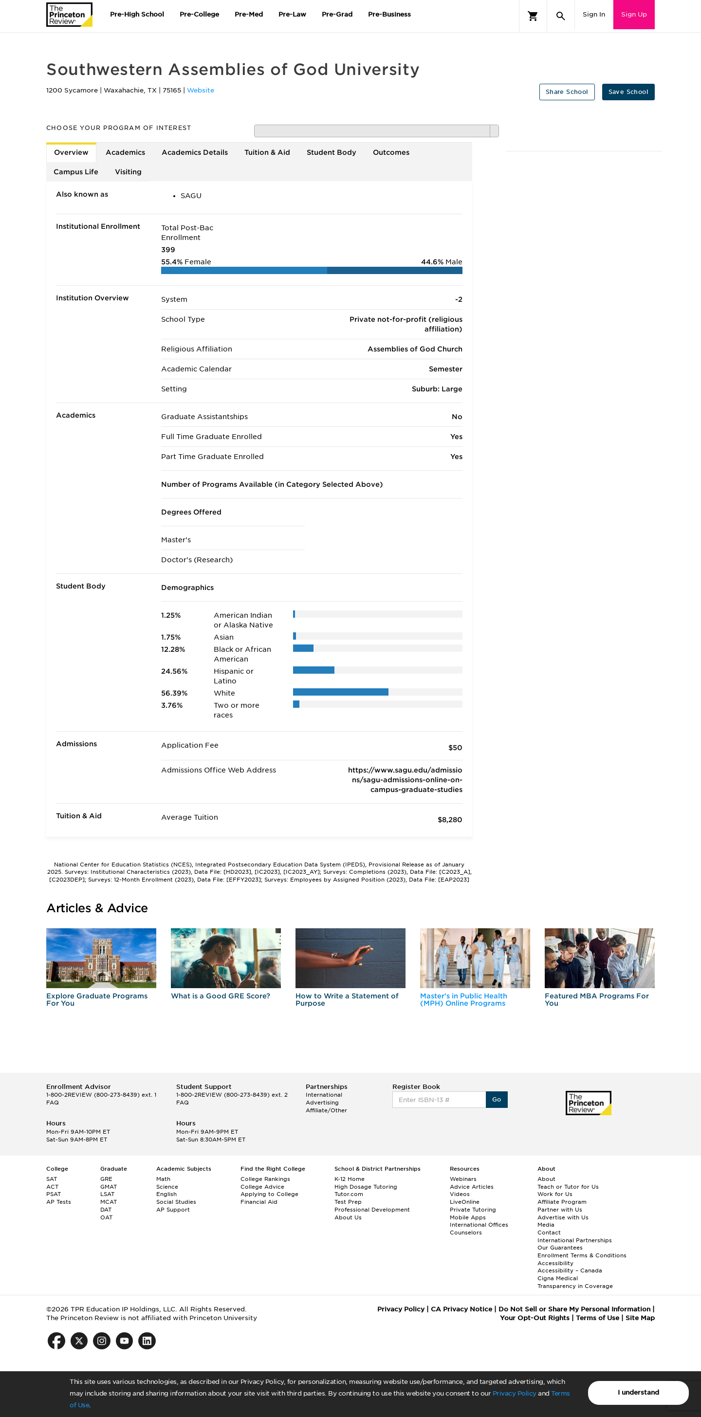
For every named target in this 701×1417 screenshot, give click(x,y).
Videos (460, 1194)
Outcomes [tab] (391, 152)
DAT (105, 1209)
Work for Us (554, 1194)
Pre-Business (389, 14)
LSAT (107, 1194)
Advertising (322, 1102)
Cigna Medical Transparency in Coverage (575, 1282)
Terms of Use (597, 1318)
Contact (549, 1232)
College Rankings (265, 1179)
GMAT (108, 1186)
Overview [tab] (71, 152)
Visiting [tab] (128, 172)
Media (545, 1224)
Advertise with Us (563, 1217)
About (546, 1179)
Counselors (466, 1232)
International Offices (479, 1224)
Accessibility (555, 1263)
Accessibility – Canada (569, 1270)
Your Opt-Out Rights (535, 1318)
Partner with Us (559, 1209)
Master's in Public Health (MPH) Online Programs (463, 999)
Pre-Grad (337, 14)
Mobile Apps (468, 1217)
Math (163, 1179)
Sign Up (634, 14)
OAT (106, 1217)
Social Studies (176, 1201)
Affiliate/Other (326, 1110)
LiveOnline (465, 1201)
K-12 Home (349, 1179)
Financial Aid (258, 1201)
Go (496, 1099)
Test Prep (348, 1201)
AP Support (173, 1209)
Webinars (463, 1179)
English (166, 1194)
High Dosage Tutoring (365, 1186)
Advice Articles (472, 1186)
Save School (628, 91)
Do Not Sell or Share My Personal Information (574, 1309)
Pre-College (199, 14)
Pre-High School (137, 14)
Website (200, 90)
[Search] (560, 16)
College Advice (262, 1186)
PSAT (53, 1194)
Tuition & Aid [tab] (267, 152)
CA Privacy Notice (461, 1309)
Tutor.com (348, 1194)
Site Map (640, 1318)
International (324, 1094)
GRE (106, 1179)
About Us (348, 1217)
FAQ (52, 1102)
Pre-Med (249, 14)
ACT (52, 1186)
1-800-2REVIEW (101, 1094)
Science (167, 1186)
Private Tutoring (473, 1209)
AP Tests (58, 1201)
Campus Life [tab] (76, 172)
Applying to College (269, 1194)
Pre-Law (292, 14)
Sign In (594, 14)
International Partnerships (574, 1240)
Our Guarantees (560, 1247)
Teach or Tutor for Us (568, 1186)
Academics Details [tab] (195, 152)
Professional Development (372, 1209)
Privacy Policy (514, 1393)
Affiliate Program (562, 1201)
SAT (51, 1179)
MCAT (108, 1201)
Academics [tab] (125, 152)
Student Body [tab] (331, 152)
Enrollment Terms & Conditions (582, 1255)
